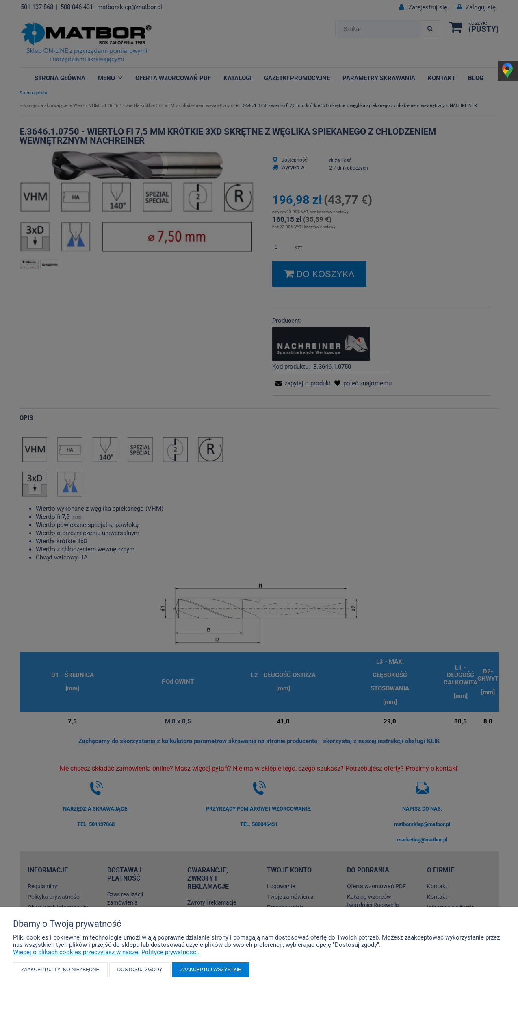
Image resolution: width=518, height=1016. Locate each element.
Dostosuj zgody (140, 969)
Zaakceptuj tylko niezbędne (60, 969)
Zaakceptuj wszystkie (211, 969)
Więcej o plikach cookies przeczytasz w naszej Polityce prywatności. (106, 952)
